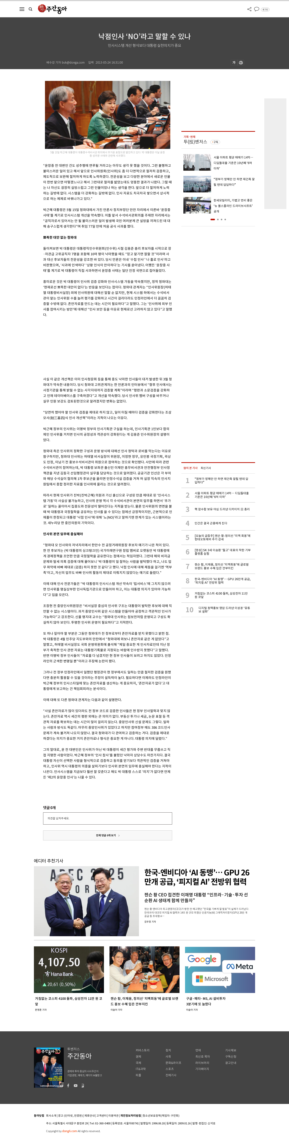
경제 (138, 1056)
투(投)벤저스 (195, 142)
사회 (168, 1056)
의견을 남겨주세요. (58, 818)
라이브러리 (202, 1063)
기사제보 (230, 1050)
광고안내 (230, 1063)
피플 (138, 1075)
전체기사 (171, 1075)
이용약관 (113, 1115)
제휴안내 (89, 1115)
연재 (198, 1050)
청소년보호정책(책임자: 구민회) (161, 1115)
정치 (168, 1050)
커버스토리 (142, 1050)
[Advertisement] (98, 346)
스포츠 (170, 1069)
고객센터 (101, 1115)
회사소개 (51, 1115)
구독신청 (230, 1056)
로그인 (265, 9)
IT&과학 (141, 1069)
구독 (215, 142)
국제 (138, 1063)
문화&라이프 (173, 1063)
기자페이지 (202, 1069)
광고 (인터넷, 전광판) (70, 1115)
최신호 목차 (202, 1056)
